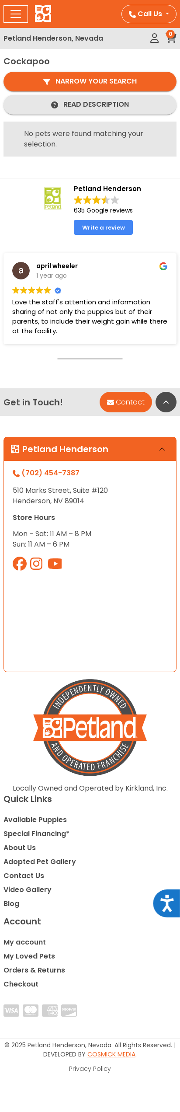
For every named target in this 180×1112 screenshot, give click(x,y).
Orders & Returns (34, 970)
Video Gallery (27, 890)
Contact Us (23, 876)
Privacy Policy (90, 1068)
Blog (11, 904)
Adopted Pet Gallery (39, 862)
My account (24, 942)
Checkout (20, 984)
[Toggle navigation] (15, 14)
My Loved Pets (29, 956)
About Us (19, 848)
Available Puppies (35, 820)
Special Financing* (36, 834)
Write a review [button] (103, 227)
